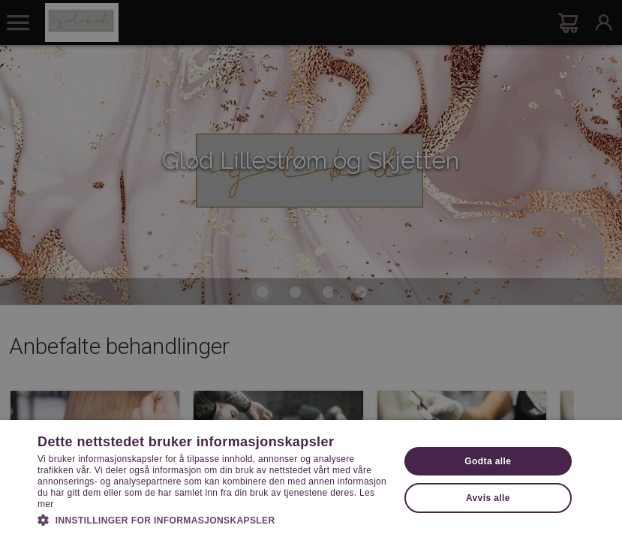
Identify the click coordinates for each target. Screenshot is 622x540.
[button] (213, 519)
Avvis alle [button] (488, 498)
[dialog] (311, 270)
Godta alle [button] (487, 461)
